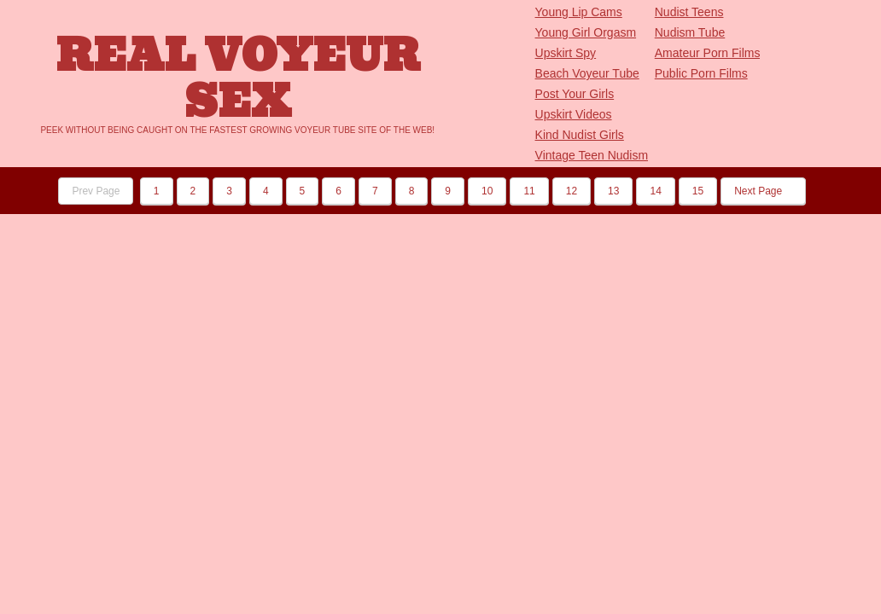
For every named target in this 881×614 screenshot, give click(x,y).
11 (528, 191)
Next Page (762, 191)
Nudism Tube (690, 32)
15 (697, 191)
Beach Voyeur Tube (587, 73)
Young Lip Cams (578, 12)
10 (487, 191)
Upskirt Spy (566, 53)
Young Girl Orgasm (586, 32)
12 (571, 191)
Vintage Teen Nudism (592, 155)
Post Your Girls (575, 94)
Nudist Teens (689, 12)
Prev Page (96, 191)
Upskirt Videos (573, 114)
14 (655, 191)
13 (613, 191)
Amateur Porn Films (708, 53)
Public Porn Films (701, 73)
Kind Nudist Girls (579, 135)
